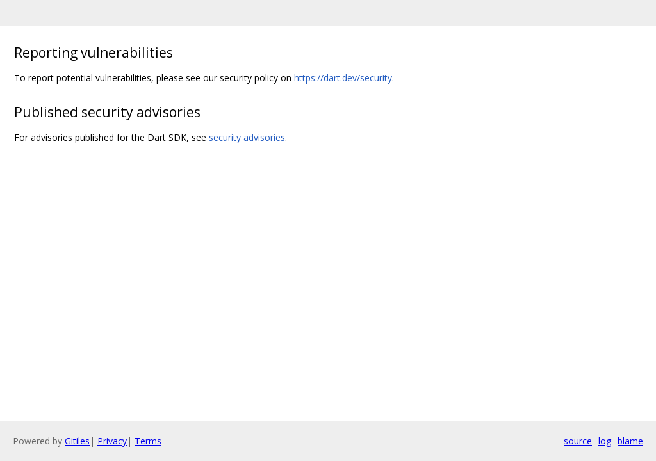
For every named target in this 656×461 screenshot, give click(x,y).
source (578, 441)
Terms (148, 441)
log (604, 441)
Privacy (112, 441)
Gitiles (77, 441)
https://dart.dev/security (343, 78)
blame (630, 441)
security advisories (247, 137)
